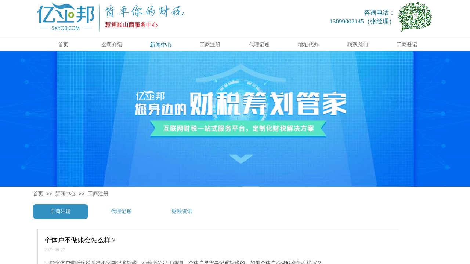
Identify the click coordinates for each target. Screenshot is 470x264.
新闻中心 (65, 194)
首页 (38, 194)
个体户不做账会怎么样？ (80, 240)
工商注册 (98, 194)
